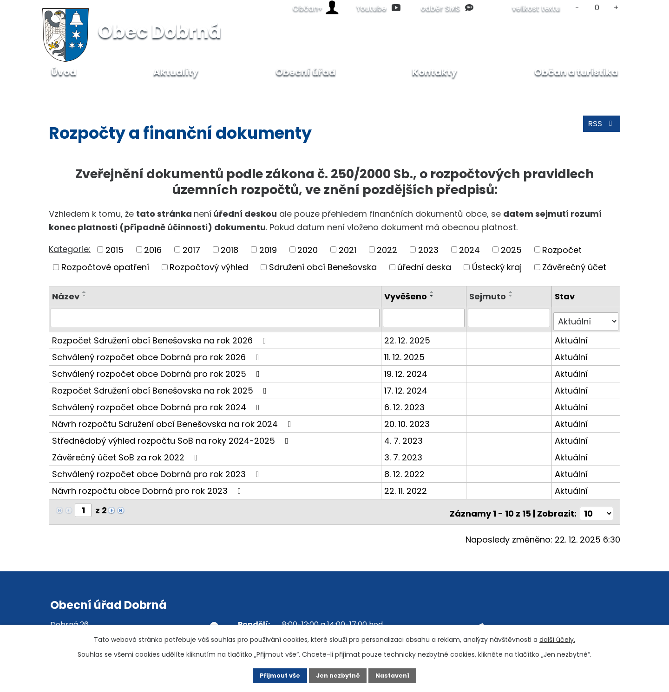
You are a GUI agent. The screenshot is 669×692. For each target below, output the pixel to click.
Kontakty (434, 71)
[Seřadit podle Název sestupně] (84, 295)
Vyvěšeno (407, 296)
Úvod (58, 92)
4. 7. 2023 (405, 436)
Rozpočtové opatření (105, 267)
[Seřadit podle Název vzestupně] (84, 292)
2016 (153, 249)
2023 (428, 249)
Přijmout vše (270, 674)
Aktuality (175, 71)
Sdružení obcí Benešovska (323, 267)
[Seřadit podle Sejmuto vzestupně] (512, 292)
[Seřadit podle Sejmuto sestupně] (512, 295)
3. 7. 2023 (405, 453)
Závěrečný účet (574, 267)
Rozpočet (562, 249)
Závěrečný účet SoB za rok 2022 (127, 453)
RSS (600, 127)
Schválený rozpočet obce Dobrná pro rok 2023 (157, 470)
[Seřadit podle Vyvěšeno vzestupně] (433, 292)
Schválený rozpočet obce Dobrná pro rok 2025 (157, 369)
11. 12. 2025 (406, 353)
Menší (577, 7)
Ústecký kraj (497, 267)
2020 (307, 249)
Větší (616, 7)
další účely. (557, 637)
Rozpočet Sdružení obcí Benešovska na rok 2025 (161, 386)
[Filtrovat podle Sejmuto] (509, 317)
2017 (191, 249)
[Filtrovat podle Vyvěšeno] (425, 317)
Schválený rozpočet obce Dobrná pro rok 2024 (157, 403)
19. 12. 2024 (407, 369)
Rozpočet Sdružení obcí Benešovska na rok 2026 (161, 336)
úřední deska (424, 267)
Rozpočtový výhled (209, 267)
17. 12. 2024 (407, 386)
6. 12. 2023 (406, 403)
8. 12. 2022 (406, 470)
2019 (268, 249)
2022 (387, 249)
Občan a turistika (576, 71)
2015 (114, 249)
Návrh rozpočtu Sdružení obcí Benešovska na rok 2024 (173, 420)
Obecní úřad (103, 92)
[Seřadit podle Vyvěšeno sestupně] (433, 295)
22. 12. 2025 (409, 336)
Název (65, 296)
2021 (347, 249)
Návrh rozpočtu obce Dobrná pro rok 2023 (148, 486)
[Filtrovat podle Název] (216, 317)
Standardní (596, 7)
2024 (469, 249)
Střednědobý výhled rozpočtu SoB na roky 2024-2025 (172, 436)
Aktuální (571, 336)
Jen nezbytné (338, 674)
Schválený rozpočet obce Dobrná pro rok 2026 (157, 353)
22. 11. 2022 (407, 486)
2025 (511, 249)
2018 (229, 249)
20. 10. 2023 (408, 420)
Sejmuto (488, 296)
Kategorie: (70, 249)
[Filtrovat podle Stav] (586, 317)
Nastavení (402, 674)
